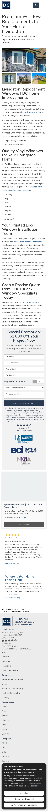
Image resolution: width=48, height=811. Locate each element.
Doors (4, 684)
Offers (4, 752)
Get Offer (24, 524)
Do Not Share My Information (24, 805)
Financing (6, 666)
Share (23, 517)
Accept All (23, 793)
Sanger (5, 725)
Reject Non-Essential (24, 799)
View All (5, 734)
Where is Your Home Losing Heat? (19, 578)
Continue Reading (13, 597)
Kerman (5, 716)
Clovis (4, 706)
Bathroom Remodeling (12, 688)
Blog (4, 747)
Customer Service (10, 670)
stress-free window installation (27, 241)
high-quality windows (34, 112)
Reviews (5, 756)
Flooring (5, 697)
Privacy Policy (11, 421)
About (4, 743)
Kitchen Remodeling (11, 693)
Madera (5, 720)
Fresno (5, 711)
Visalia (4, 729)
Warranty (6, 661)
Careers (5, 761)
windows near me (31, 302)
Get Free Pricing (24, 403)
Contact (5, 657)
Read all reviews (12, 563)
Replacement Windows (12, 679)
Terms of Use (37, 419)
